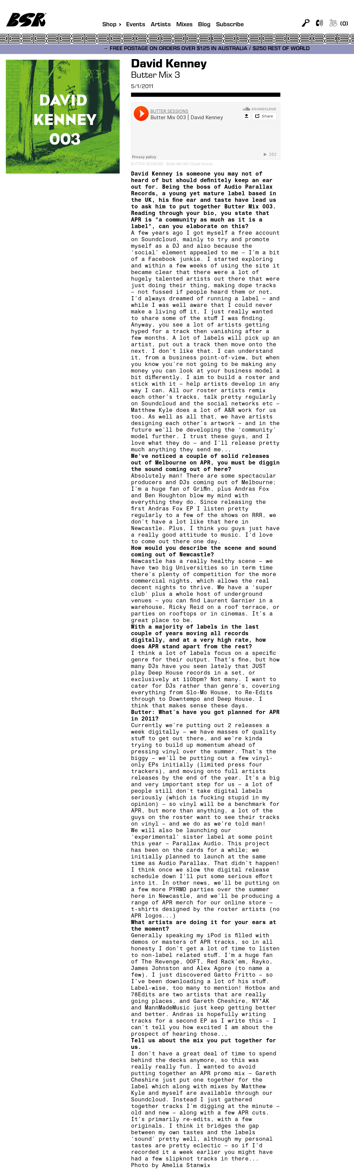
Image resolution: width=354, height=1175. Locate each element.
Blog (204, 25)
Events (135, 25)
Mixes (184, 25)
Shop (109, 25)
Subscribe (230, 25)
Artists (161, 25)
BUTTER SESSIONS (147, 164)
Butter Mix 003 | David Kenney (189, 164)
